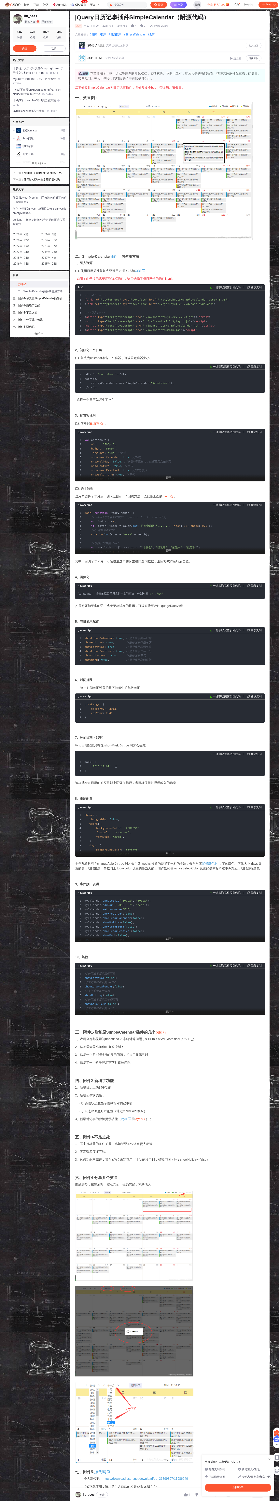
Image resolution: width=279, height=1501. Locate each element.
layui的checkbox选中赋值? (35, 111)
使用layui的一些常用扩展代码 (42, 179)
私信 (54, 48)
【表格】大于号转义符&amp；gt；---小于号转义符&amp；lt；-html (38, 70)
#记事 (102, 34)
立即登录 (168, 37)
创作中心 (249, 4)
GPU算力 (79, 3)
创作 (268, 4)
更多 (94, 4)
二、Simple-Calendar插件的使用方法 (40, 291)
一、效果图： (21, 284)
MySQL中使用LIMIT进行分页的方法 (36, 81)
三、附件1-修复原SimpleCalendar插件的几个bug (40, 298)
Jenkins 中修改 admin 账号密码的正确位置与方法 (39, 222)
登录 (197, 4)
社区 (46, 4)
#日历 (93, 34)
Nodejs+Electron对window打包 (43, 172)
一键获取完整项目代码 (227, 287)
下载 (36, 4)
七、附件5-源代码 (24, 326)
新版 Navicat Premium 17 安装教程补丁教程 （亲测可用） (40, 200)
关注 (102, 1494)
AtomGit (59, 4)
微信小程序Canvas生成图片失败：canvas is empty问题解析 (39, 211)
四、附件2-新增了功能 (26, 305)
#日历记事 (115, 34)
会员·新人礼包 (218, 4)
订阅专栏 (253, 58)
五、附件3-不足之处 (25, 312)
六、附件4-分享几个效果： (29, 319)
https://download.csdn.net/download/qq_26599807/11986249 (145, 1478)
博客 (27, 4)
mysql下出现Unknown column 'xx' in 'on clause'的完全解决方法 (37, 92)
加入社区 (253, 45)
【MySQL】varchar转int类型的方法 (36, 102)
